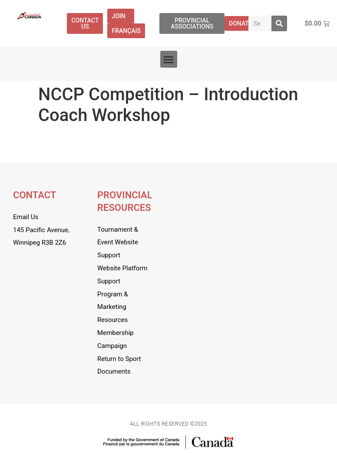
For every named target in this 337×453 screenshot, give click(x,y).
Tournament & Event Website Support (117, 242)
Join (120, 16)
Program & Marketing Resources (112, 307)
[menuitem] (126, 30)
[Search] (279, 23)
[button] (168, 59)
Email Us (25, 217)
